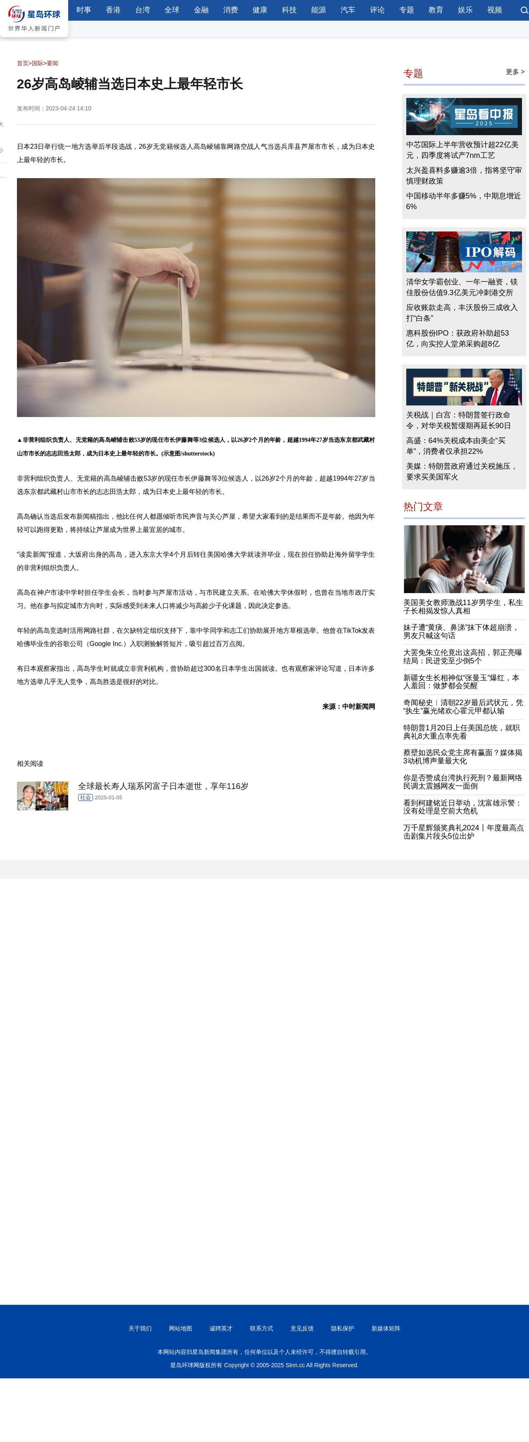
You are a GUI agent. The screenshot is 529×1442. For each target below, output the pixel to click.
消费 (230, 10)
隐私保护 (342, 1328)
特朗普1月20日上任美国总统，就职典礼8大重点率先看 (461, 732)
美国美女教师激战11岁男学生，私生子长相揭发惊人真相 (463, 606)
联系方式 (261, 1328)
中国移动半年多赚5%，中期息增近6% (463, 201)
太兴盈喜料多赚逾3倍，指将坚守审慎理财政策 (464, 175)
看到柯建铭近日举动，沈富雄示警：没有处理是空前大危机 (462, 807)
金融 (201, 10)
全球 (171, 10)
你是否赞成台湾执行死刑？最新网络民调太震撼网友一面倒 (462, 782)
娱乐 (465, 10)
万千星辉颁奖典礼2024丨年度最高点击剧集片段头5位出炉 (463, 832)
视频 (494, 10)
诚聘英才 (221, 1328)
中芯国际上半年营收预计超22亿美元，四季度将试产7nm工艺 (462, 150)
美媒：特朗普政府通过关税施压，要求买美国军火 (462, 471)
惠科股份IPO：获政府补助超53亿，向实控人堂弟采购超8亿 (457, 338)
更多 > (515, 71)
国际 (37, 63)
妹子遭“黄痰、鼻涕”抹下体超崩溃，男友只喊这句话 (461, 631)
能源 (318, 10)
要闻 (52, 63)
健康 (260, 10)
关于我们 (140, 1328)
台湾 (142, 10)
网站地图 (180, 1328)
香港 (113, 10)
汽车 (348, 10)
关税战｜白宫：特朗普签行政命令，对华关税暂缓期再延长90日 (458, 420)
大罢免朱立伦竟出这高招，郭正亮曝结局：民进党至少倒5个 (462, 656)
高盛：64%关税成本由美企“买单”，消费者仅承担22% (455, 445)
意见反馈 (302, 1328)
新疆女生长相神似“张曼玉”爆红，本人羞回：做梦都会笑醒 (461, 682)
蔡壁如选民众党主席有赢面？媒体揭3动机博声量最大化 (462, 756)
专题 (406, 10)
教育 (436, 10)
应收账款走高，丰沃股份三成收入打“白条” (462, 312)
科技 (289, 10)
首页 (23, 63)
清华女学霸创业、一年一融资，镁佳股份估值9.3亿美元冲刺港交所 (462, 287)
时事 (83, 10)
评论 (377, 10)
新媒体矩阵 (386, 1328)
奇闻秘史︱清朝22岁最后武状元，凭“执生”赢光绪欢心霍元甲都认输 (463, 706)
